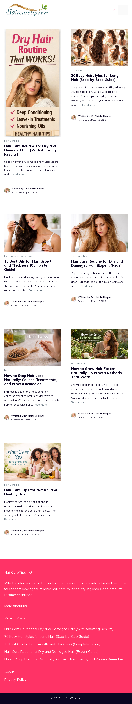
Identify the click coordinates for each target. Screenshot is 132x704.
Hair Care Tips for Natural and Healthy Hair (30, 492)
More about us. (16, 606)
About (9, 672)
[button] (113, 10)
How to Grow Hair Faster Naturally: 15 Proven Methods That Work (96, 373)
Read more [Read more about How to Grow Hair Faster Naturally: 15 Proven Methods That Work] (77, 402)
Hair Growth (26, 256)
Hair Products (12, 256)
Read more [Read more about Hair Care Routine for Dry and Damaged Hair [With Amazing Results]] (18, 174)
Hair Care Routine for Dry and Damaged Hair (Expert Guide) (97, 263)
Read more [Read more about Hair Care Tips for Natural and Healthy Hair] (11, 519)
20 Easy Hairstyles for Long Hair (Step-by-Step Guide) (95, 77)
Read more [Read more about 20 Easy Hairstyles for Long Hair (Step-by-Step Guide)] (89, 105)
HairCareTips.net (71, 698)
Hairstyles (76, 70)
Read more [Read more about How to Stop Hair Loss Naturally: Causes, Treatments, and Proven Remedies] (40, 404)
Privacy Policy (15, 679)
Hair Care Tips (12, 140)
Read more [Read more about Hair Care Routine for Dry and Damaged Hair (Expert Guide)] (87, 286)
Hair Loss (9, 370)
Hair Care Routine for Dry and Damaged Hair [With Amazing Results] (30, 150)
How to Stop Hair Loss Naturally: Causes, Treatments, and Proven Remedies (30, 379)
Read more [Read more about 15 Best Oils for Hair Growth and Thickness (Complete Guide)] (35, 290)
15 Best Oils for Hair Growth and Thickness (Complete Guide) (28, 265)
